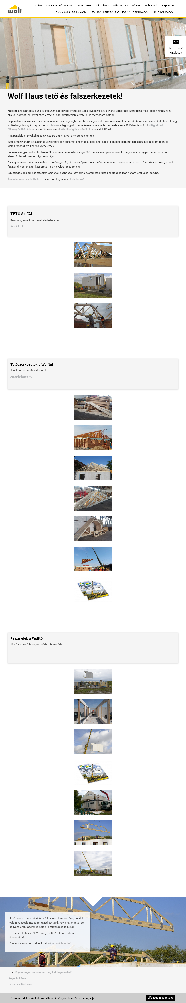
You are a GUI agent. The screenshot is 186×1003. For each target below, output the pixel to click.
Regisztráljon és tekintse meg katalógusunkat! (43, 972)
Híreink (136, 5)
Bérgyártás (102, 5)
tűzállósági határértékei (75, 129)
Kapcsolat (168, 5)
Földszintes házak (71, 11)
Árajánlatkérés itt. (21, 376)
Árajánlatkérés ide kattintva (24, 179)
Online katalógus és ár (59, 5)
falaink (55, 125)
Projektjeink (84, 5)
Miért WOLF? (120, 5)
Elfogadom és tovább (160, 997)
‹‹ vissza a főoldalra (20, 984)
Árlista (39, 5)
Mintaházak (163, 11)
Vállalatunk (151, 5)
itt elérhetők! (76, 179)
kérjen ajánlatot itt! (59, 943)
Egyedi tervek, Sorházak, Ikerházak (119, 11)
